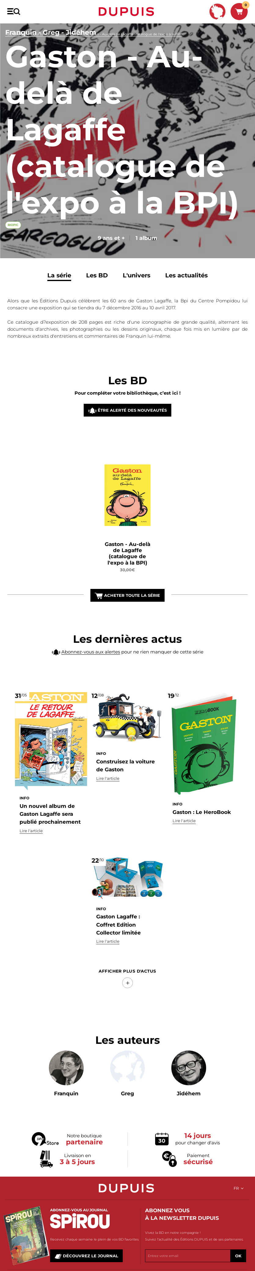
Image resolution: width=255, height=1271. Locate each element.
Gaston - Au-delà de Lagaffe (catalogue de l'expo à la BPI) (135, 34)
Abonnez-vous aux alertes (90, 665)
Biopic (76, 34)
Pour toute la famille (48, 34)
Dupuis (128, 11)
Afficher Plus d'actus (127, 971)
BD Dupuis (16, 34)
